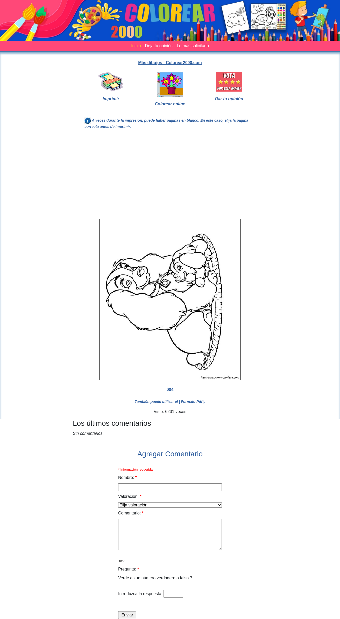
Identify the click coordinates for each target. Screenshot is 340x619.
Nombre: (127, 477)
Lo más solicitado (193, 46)
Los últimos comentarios (112, 423)
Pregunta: (128, 569)
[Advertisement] (170, 176)
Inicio (136, 46)
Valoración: (129, 496)
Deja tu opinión (159, 46)
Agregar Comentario (170, 454)
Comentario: (131, 513)
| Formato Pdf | (191, 402)
